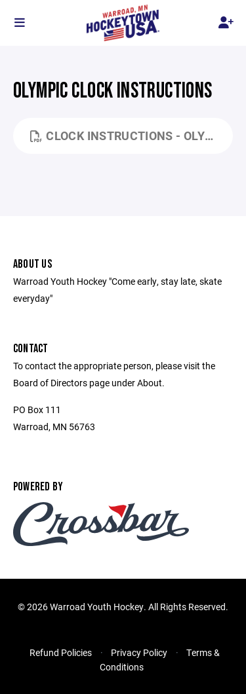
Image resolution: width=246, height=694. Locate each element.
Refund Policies (61, 652)
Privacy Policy (139, 652)
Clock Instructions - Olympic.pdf (131, 135)
